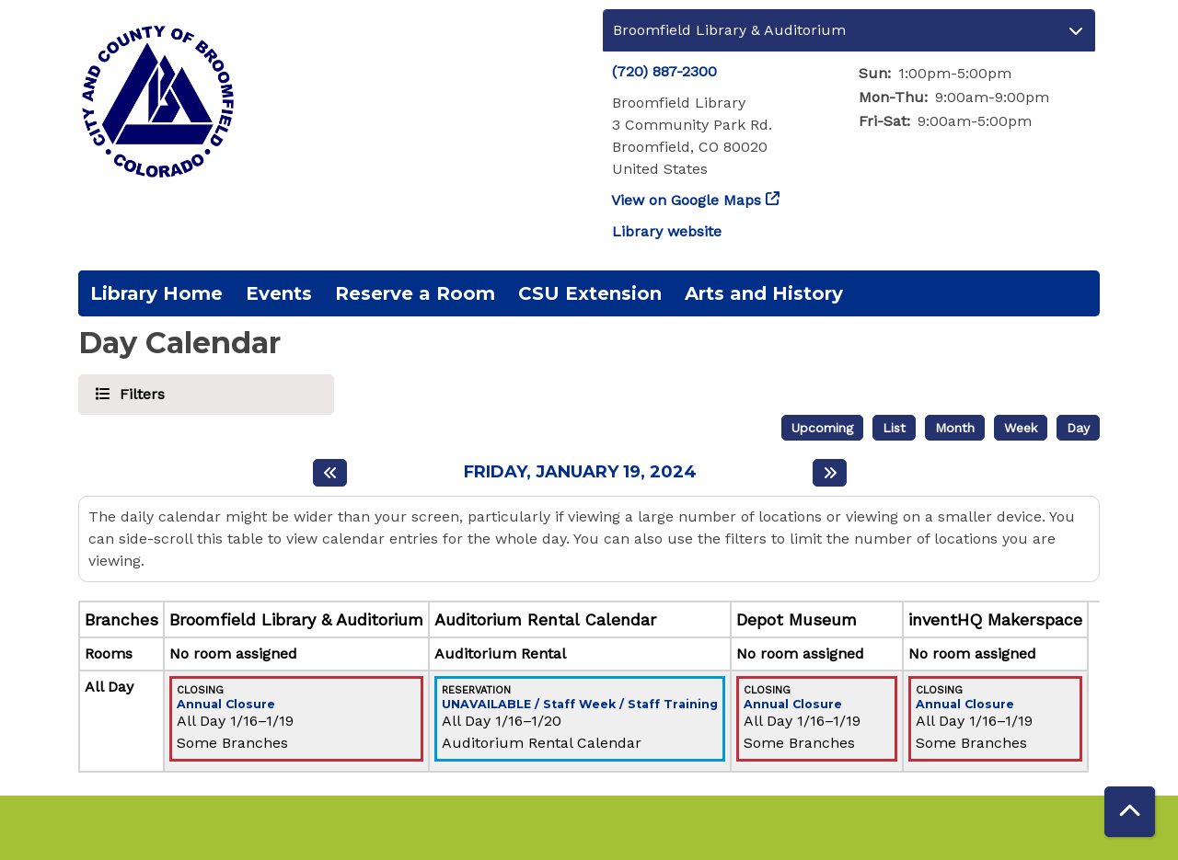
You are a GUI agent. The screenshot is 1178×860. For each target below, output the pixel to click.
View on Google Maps (686, 200)
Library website (667, 231)
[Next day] (830, 473)
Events (279, 293)
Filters (139, 393)
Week (1020, 427)
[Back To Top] (1129, 811)
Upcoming (822, 427)
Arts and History (764, 293)
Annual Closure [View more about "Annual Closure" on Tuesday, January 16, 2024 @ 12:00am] (226, 705)
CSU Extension (590, 293)
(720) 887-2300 (664, 71)
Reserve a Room (415, 293)
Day (1078, 427)
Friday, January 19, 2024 (580, 472)
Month (955, 427)
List (894, 427)
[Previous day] (330, 473)
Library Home (156, 293)
